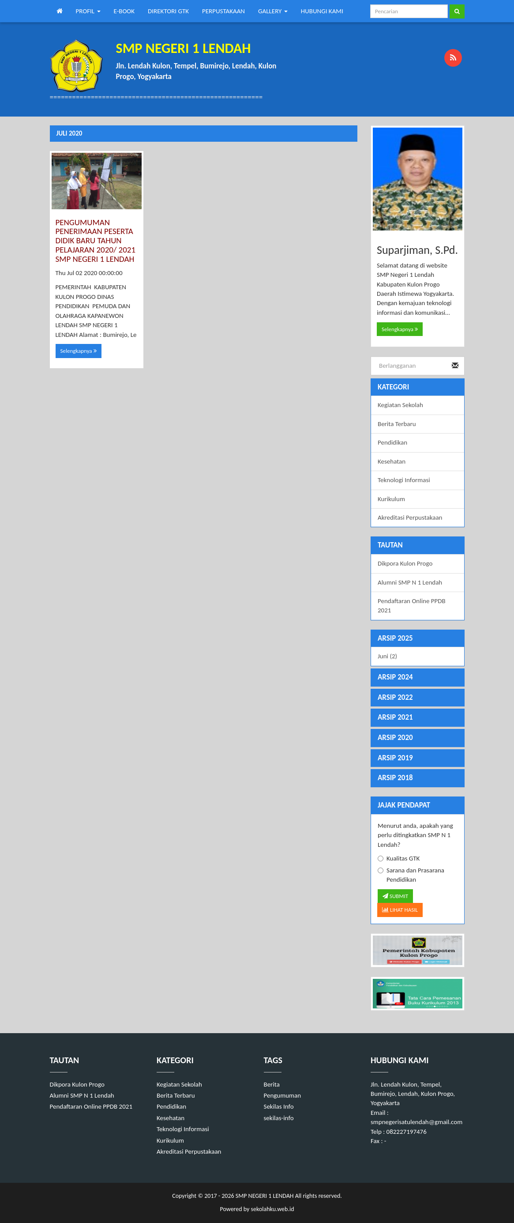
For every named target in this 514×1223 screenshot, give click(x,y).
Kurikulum (391, 499)
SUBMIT (395, 896)
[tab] (417, 638)
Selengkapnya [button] (78, 350)
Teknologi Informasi (404, 480)
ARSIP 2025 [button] (395, 638)
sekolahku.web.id (272, 1209)
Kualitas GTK (399, 858)
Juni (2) (387, 656)
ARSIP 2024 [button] (395, 677)
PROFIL (88, 11)
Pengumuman (282, 1095)
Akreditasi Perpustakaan (410, 517)
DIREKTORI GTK (168, 11)
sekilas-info (279, 1118)
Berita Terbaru (397, 424)
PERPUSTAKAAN (223, 11)
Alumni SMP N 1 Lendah (410, 582)
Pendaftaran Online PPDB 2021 (412, 605)
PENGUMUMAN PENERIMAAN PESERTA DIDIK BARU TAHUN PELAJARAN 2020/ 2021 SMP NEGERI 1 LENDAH (96, 240)
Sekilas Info (279, 1106)
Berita (272, 1084)
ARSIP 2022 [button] (395, 697)
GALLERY (273, 11)
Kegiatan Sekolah (400, 405)
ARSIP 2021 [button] (395, 717)
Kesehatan (391, 461)
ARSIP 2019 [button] (395, 757)
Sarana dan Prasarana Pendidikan (411, 874)
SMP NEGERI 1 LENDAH (264, 1196)
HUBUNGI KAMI (322, 11)
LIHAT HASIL (400, 909)
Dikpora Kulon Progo (405, 563)
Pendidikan (392, 442)
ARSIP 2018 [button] (395, 777)
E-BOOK (124, 11)
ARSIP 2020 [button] (395, 737)
